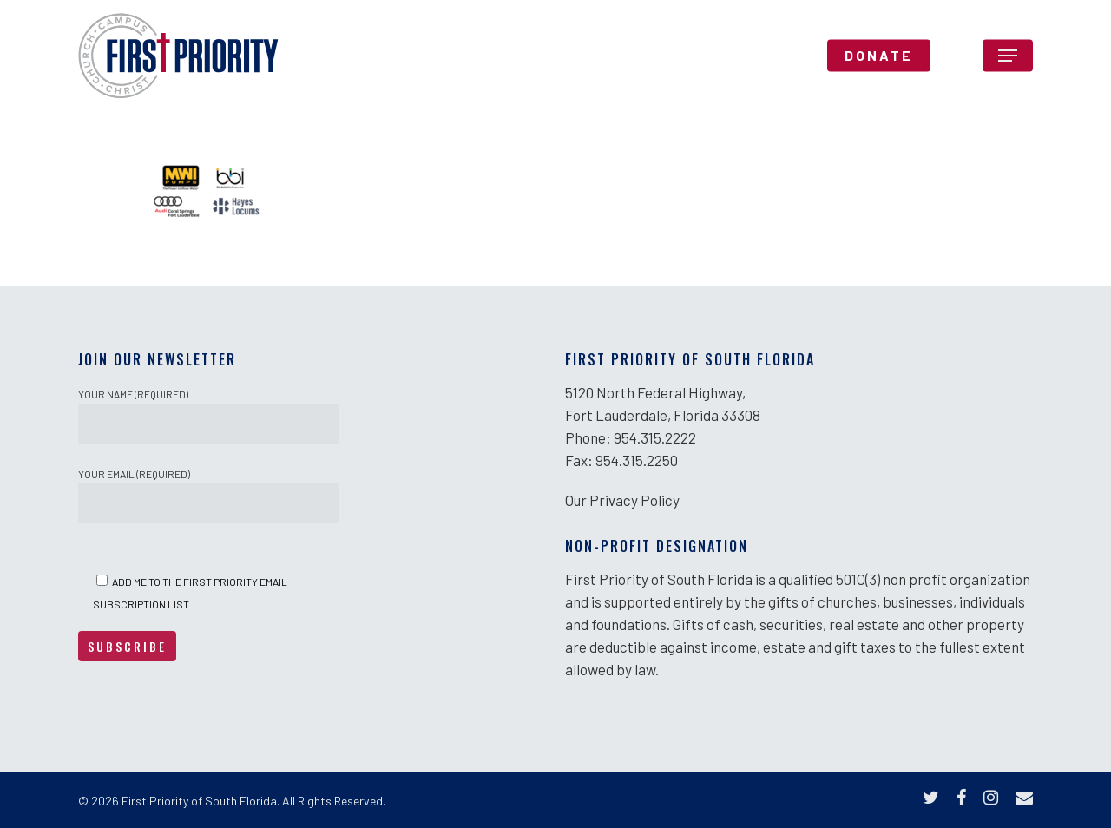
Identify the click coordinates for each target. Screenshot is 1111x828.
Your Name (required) (208, 416)
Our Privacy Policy (622, 500)
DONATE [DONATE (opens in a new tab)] (879, 64)
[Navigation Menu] (1008, 64)
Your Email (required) (208, 495)
